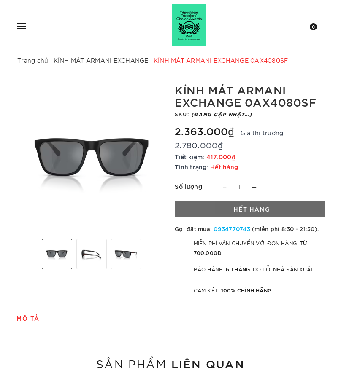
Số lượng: (189, 186)
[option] (91, 158)
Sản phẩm (170, 363)
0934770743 (232, 228)
